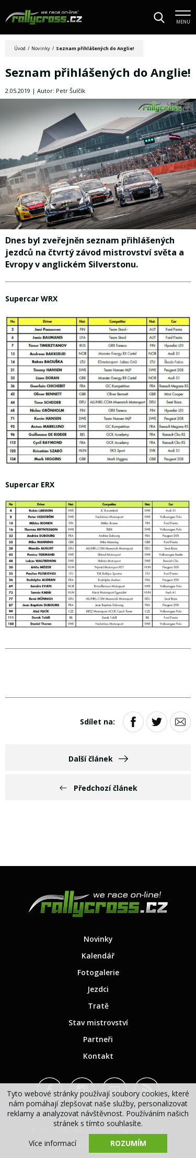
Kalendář (98, 956)
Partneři (98, 1039)
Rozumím (128, 1143)
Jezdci (98, 989)
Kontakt (98, 1056)
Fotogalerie (98, 972)
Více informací (52, 1143)
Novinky (40, 48)
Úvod (20, 48)
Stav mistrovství (98, 1022)
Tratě (98, 1006)
